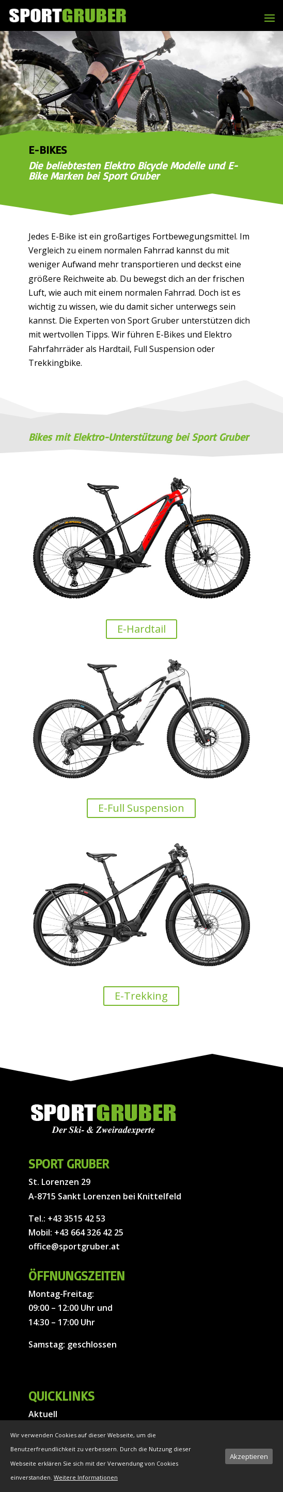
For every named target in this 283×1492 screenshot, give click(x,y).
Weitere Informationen (86, 1477)
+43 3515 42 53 (76, 1218)
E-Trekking (141, 996)
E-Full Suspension (141, 808)
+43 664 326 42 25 (88, 1232)
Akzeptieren (249, 1456)
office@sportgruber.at (74, 1246)
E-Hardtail (141, 629)
